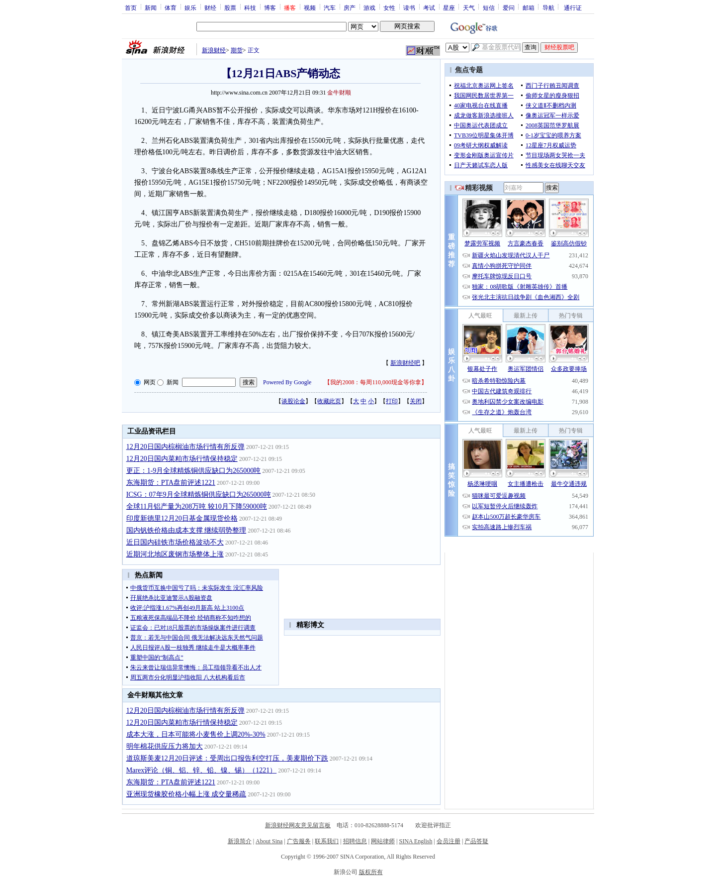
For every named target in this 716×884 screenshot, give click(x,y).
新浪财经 (214, 50)
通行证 (573, 7)
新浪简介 (240, 841)
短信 (489, 7)
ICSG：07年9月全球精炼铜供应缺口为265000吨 (198, 494)
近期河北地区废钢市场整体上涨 (175, 554)
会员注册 (448, 841)
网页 (150, 382)
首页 (131, 7)
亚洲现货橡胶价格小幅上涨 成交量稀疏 (186, 794)
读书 (409, 7)
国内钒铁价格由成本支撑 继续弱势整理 (186, 530)
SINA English (415, 841)
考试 (429, 7)
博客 (270, 7)
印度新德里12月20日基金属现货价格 (182, 518)
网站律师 (383, 841)
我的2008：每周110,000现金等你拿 (375, 382)
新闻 (151, 7)
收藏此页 (329, 401)
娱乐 (190, 7)
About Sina (269, 841)
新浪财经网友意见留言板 (298, 825)
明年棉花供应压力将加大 (164, 746)
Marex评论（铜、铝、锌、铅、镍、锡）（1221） (201, 770)
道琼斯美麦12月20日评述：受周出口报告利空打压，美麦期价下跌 (227, 758)
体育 (171, 7)
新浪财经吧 (405, 362)
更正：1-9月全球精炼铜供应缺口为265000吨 (193, 470)
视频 (310, 7)
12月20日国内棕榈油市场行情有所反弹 (185, 446)
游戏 (369, 7)
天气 (469, 7)
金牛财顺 (339, 92)
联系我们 (327, 841)
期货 (237, 50)
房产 (350, 7)
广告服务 (299, 841)
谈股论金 (293, 401)
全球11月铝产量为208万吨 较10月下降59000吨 (196, 506)
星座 (449, 7)
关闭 (416, 401)
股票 (230, 7)
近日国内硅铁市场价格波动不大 (175, 542)
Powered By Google (287, 382)
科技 (250, 7)
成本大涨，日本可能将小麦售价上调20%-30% (196, 734)
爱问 (509, 7)
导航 (548, 7)
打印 (392, 401)
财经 (210, 7)
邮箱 (529, 7)
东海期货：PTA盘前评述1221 (170, 482)
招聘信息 (355, 841)
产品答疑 (476, 841)
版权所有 (371, 872)
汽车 (330, 7)
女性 (389, 7)
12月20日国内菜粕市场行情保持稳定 (182, 458)
